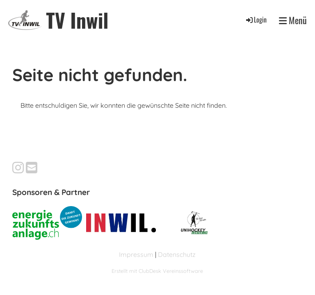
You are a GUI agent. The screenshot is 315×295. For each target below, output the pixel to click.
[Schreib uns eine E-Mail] (31, 167)
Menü (293, 20)
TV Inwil (77, 20)
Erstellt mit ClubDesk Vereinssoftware (157, 271)
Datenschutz (177, 254)
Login (256, 20)
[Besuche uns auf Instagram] (18, 167)
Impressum (136, 254)
